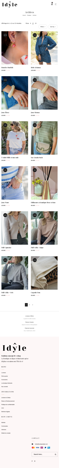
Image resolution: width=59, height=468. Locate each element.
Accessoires (4, 379)
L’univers (3, 372)
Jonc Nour (5, 202)
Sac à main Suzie (37, 158)
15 (35, 23)
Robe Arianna (36, 67)
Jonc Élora (5, 112)
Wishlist (3, 422)
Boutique (29, 15)
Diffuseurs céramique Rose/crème (43, 202)
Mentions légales (5, 411)
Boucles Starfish (7, 67)
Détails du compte (5, 433)
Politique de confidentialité (7, 404)
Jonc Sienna (35, 112)
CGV (2, 408)
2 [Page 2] (29, 304)
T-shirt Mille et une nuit (9, 158)
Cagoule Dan (35, 292)
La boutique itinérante (6, 383)
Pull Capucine (6, 248)
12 (33, 23)
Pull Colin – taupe (37, 248)
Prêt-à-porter (4, 376)
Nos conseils (4, 386)
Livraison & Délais (5, 397)
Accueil (24, 15)
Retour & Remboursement (7, 401)
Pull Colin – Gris (7, 292)
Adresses (3, 429)
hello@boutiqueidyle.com (41, 444)
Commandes (4, 426)
